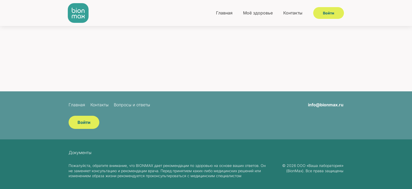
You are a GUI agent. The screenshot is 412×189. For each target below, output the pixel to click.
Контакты (292, 12)
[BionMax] (78, 13)
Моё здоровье (258, 12)
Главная (224, 12)
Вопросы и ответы (132, 104)
